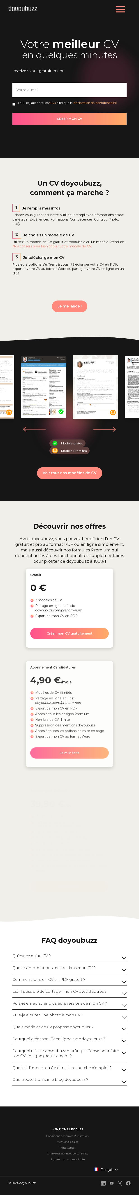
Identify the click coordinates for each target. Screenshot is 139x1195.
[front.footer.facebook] (128, 1184)
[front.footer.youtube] (111, 1184)
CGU (52, 103)
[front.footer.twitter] (120, 1184)
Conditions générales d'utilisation (67, 1136)
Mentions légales (67, 1141)
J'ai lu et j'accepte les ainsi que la (67, 103)
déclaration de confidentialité (95, 103)
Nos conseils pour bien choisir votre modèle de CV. (52, 252)
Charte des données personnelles (67, 1153)
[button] (104, 429)
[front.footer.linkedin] (103, 1184)
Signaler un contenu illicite (67, 1159)
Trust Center (67, 1147)
